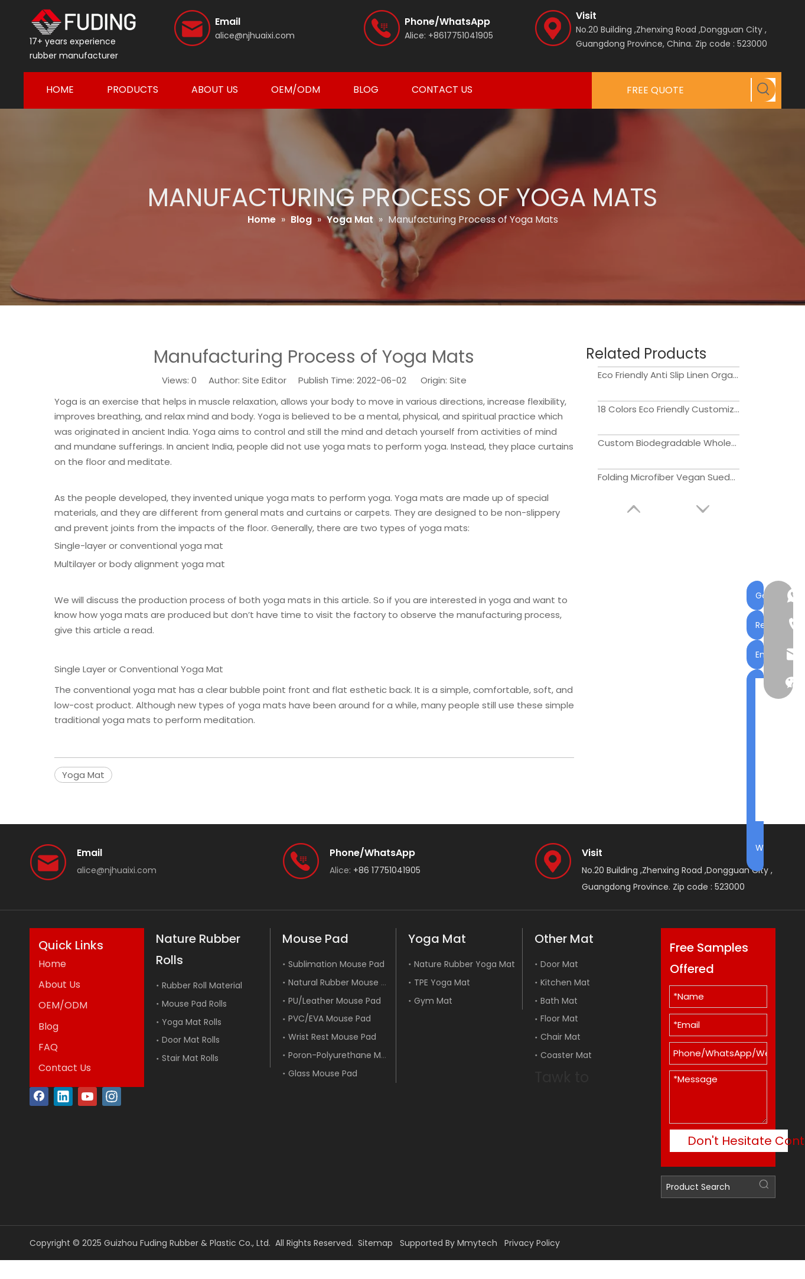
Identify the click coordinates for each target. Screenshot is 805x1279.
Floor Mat (559, 1018)
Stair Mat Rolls (190, 1058)
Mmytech (477, 1243)
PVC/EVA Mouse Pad (329, 1018)
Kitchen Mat (565, 982)
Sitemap (375, 1243)
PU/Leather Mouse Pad (334, 1001)
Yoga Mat (83, 775)
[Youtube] (87, 1096)
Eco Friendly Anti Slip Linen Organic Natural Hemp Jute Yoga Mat (668, 375)
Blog (48, 1026)
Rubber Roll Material (202, 985)
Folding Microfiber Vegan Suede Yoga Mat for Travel (668, 477)
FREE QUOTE (655, 90)
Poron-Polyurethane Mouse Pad (353, 1055)
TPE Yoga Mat (442, 982)
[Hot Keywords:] (763, 90)
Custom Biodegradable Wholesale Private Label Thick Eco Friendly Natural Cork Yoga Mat (668, 443)
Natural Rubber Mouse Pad (342, 982)
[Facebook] (39, 1096)
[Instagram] (111, 1096)
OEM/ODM (62, 1005)
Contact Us (64, 1068)
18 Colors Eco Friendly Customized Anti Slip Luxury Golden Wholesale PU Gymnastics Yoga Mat (668, 409)
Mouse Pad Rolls (194, 1004)
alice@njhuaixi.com (255, 35)
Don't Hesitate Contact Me (737, 1140)
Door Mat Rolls (191, 1040)
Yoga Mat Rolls (191, 1022)
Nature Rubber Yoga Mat (464, 964)
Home (52, 964)
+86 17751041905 (387, 870)
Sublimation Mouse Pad (336, 964)
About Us (59, 984)
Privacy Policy (532, 1243)
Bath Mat (559, 1001)
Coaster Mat (566, 1055)
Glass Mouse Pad (322, 1073)
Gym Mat (433, 1001)
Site (458, 380)
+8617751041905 (460, 35)
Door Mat (559, 964)
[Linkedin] (63, 1096)
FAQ (48, 1047)
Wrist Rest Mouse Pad (332, 1037)
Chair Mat (560, 1037)
